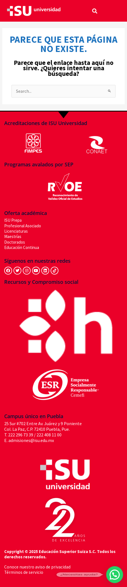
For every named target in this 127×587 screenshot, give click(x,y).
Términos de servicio (23, 572)
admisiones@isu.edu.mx (31, 440)
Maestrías (12, 236)
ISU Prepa (13, 220)
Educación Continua (21, 247)
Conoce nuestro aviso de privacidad (37, 567)
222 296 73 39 (20, 435)
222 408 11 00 (49, 435)
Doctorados (14, 242)
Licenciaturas (16, 231)
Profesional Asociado (22, 225)
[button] (94, 10)
